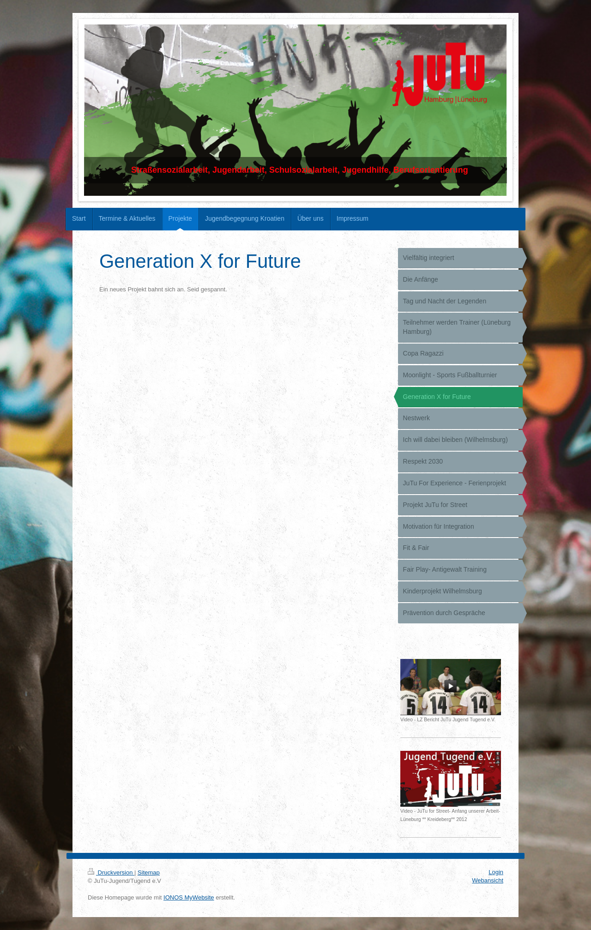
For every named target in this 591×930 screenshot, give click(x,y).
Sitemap (149, 872)
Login (495, 872)
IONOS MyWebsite (188, 897)
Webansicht (487, 880)
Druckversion (111, 872)
